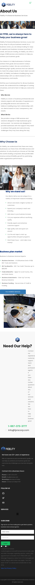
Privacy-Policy (11, 568)
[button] (17, 514)
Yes (3, 546)
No (6, 546)
